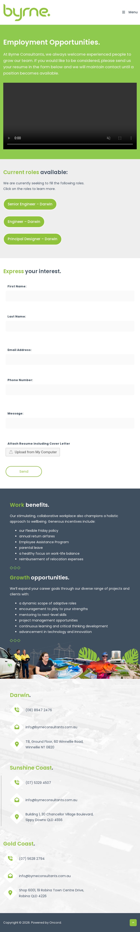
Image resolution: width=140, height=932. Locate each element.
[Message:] (70, 423)
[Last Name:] (70, 326)
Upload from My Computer (33, 452)
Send (23, 471)
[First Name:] (70, 296)
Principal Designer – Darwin (25, 236)
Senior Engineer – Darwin (23, 201)
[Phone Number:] (70, 389)
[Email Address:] (70, 359)
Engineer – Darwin (17, 218)
